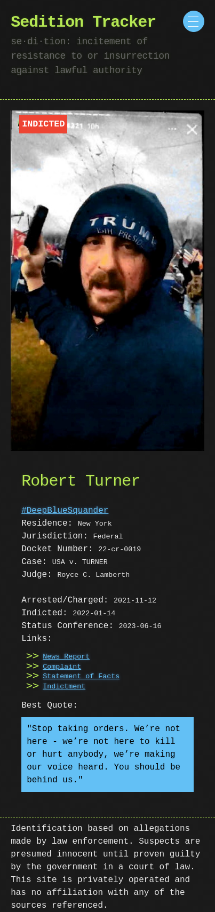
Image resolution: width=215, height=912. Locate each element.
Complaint (62, 667)
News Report (66, 657)
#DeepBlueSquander (64, 511)
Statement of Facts (81, 676)
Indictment (64, 687)
